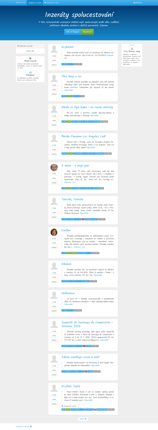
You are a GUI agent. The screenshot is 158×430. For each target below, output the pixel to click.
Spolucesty (20, 2)
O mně (54, 56)
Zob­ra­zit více (69, 182)
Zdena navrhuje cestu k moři (80, 357)
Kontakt (26, 426)
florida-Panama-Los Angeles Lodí (83, 136)
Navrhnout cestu (51, 3)
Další (83, 419)
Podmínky (19, 426)
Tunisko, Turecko (72, 199)
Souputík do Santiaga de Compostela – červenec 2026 (87, 324)
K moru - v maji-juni (75, 165)
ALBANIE (67, 47)
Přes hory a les (71, 76)
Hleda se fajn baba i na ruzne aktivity (87, 107)
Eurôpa (65, 230)
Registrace (87, 32)
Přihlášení (137, 3)
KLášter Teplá (70, 386)
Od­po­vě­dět (68, 90)
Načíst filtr (30, 51)
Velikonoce (68, 293)
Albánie (66, 264)
